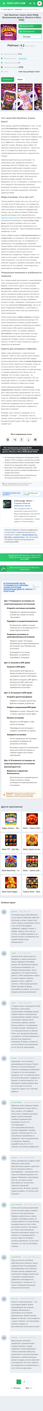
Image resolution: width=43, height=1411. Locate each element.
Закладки (25, 37)
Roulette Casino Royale (10, 218)
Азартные (22, 59)
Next (29, 1388)
